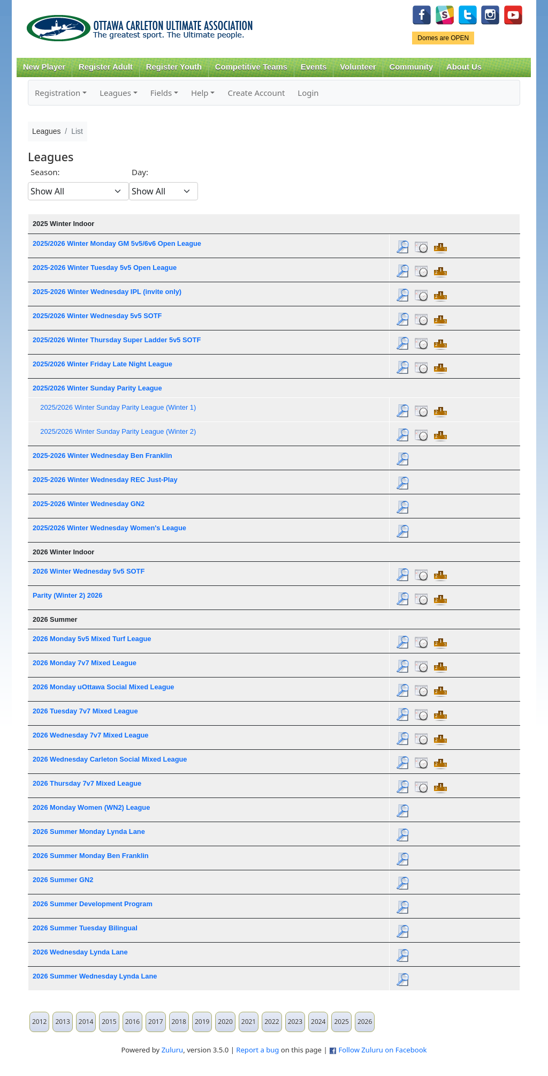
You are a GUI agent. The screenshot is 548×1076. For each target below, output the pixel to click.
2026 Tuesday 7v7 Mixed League (85, 711)
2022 (271, 1021)
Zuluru (173, 1050)
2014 (86, 1021)
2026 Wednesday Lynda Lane (80, 952)
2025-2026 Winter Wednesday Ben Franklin (102, 456)
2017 (155, 1021)
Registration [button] (57, 92)
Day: (140, 172)
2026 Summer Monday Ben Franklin (91, 856)
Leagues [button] (115, 92)
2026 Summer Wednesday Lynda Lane (95, 976)
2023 (295, 1021)
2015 (109, 1021)
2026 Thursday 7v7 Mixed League (87, 783)
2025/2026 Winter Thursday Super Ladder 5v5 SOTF (117, 340)
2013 (62, 1021)
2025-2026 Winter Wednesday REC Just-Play (105, 480)
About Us (464, 67)
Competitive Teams (251, 67)
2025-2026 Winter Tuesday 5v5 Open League (105, 268)
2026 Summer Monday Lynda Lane (89, 831)
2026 (364, 1021)
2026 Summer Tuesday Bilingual (85, 928)
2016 (132, 1021)
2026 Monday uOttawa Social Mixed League (103, 687)
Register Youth (174, 67)
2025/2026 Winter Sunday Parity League (97, 388)
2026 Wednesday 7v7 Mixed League (91, 735)
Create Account (256, 92)
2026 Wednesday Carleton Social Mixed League (110, 759)
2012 (39, 1021)
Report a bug (257, 1050)
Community (411, 67)
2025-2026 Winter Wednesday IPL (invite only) (107, 292)
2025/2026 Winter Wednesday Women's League (109, 528)
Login (308, 92)
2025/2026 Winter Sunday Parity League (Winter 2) (118, 431)
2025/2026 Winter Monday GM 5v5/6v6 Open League (117, 243)
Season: (45, 172)
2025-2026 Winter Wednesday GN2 (88, 504)
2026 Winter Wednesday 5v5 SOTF (88, 571)
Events (314, 67)
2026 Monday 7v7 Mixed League (84, 663)
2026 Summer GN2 (63, 880)
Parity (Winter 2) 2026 (67, 595)
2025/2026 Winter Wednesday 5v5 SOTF (97, 316)
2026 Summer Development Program (93, 904)
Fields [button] (161, 92)
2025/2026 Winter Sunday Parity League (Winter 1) (118, 407)
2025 (341, 1021)
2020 (225, 1021)
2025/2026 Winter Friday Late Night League (102, 364)
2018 (179, 1021)
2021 (248, 1021)
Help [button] (200, 92)
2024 (318, 1021)
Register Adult (106, 67)
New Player (44, 67)
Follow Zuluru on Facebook (382, 1050)
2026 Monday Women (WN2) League (91, 807)
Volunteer (358, 67)
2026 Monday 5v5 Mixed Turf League (92, 639)
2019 (202, 1021)
